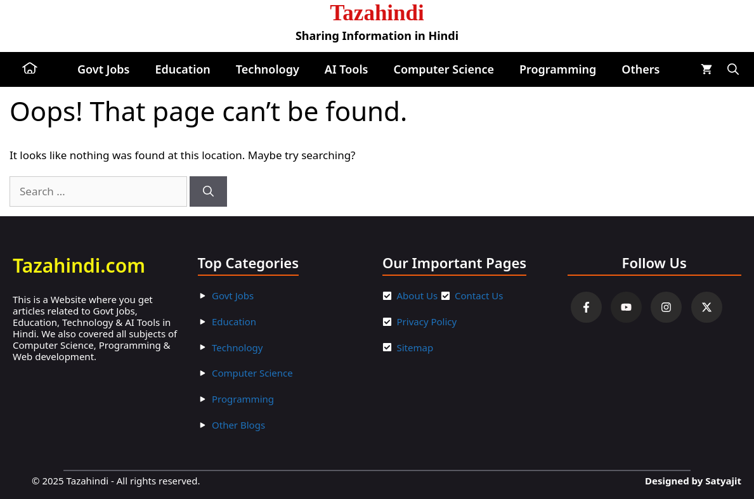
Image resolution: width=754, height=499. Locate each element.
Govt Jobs (103, 69)
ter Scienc (265, 372)
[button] (733, 69)
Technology (267, 69)
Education (182, 69)
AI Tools (346, 69)
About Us (417, 295)
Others (640, 69)
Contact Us (479, 295)
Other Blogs (238, 424)
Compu (228, 372)
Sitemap (415, 347)
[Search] (208, 191)
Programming (557, 69)
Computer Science (443, 69)
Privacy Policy (427, 321)
